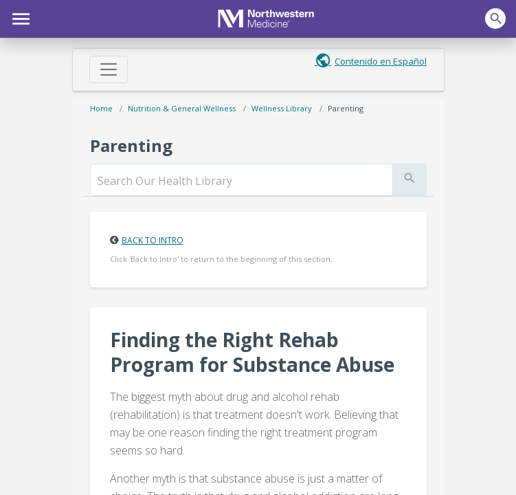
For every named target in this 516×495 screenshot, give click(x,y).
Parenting (345, 108)
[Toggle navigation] (108, 69)
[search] (241, 180)
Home (101, 108)
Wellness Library (281, 108)
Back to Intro (152, 240)
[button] (18, 17)
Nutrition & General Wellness (182, 108)
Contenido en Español (381, 61)
